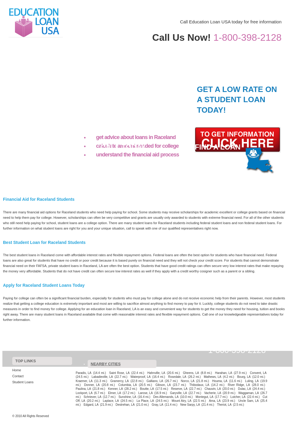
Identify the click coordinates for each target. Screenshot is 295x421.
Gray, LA (157, 404)
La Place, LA (145, 400)
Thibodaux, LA (199, 385)
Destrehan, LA (125, 404)
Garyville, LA (178, 393)
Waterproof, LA (140, 376)
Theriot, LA (224, 404)
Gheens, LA (191, 373)
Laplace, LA (111, 400)
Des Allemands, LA (166, 397)
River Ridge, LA (239, 385)
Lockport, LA (84, 393)
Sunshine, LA (127, 397)
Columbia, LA (127, 385)
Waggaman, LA (248, 393)
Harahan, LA (223, 373)
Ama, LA (215, 400)
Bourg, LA (244, 376)
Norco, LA (187, 381)
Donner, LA (92, 385)
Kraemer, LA (84, 381)
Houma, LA (219, 381)
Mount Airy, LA (181, 400)
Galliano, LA (155, 381)
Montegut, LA (205, 397)
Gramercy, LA (119, 381)
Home (217, 46)
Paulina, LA (83, 388)
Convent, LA (258, 373)
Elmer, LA (114, 393)
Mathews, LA (212, 376)
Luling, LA (251, 381)
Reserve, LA (179, 388)
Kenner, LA (115, 388)
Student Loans (266, 46)
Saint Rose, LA (119, 373)
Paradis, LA (84, 373)
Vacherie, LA (212, 393)
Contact (242, 46)
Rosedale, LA (177, 376)
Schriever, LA (92, 397)
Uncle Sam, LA (248, 400)
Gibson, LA (163, 385)
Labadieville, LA (102, 376)
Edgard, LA (90, 404)
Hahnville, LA (156, 373)
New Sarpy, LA (190, 404)
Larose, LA (145, 393)
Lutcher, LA (238, 397)
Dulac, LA (244, 388)
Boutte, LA (147, 388)
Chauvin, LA (213, 388)
